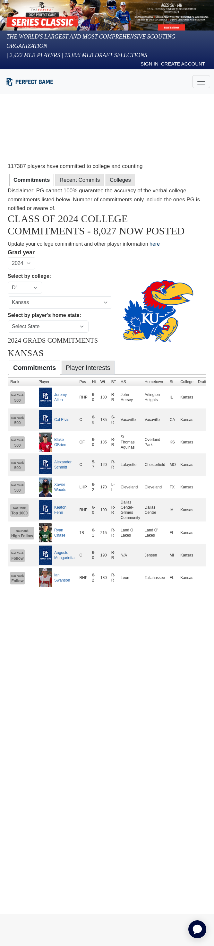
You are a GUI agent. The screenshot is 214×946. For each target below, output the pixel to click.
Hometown (154, 382)
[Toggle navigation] (201, 81)
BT (113, 382)
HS (123, 382)
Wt (102, 382)
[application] (197, 929)
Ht (94, 382)
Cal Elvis (61, 419)
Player (44, 382)
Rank (14, 382)
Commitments (34, 367)
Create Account (183, 63)
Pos (82, 382)
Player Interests (88, 367)
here (155, 244)
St (171, 382)
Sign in (149, 63)
